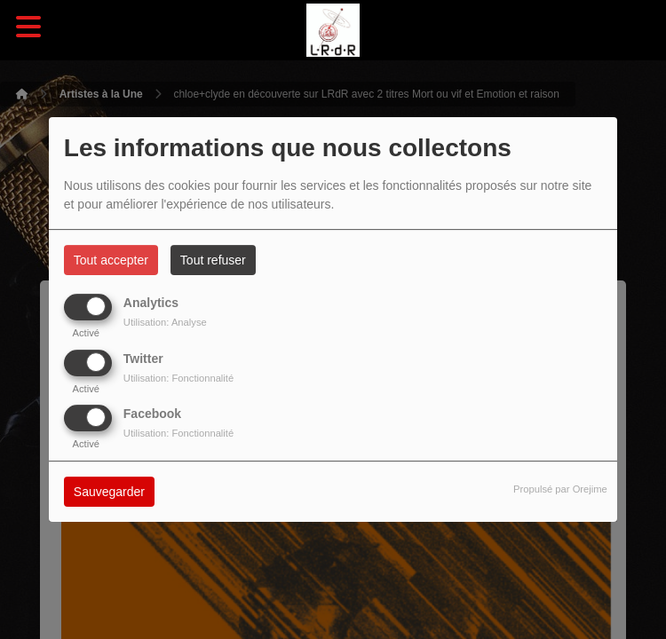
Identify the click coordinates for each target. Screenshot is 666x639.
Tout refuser (213, 260)
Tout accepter (111, 260)
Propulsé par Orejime (560, 489)
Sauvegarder (109, 492)
